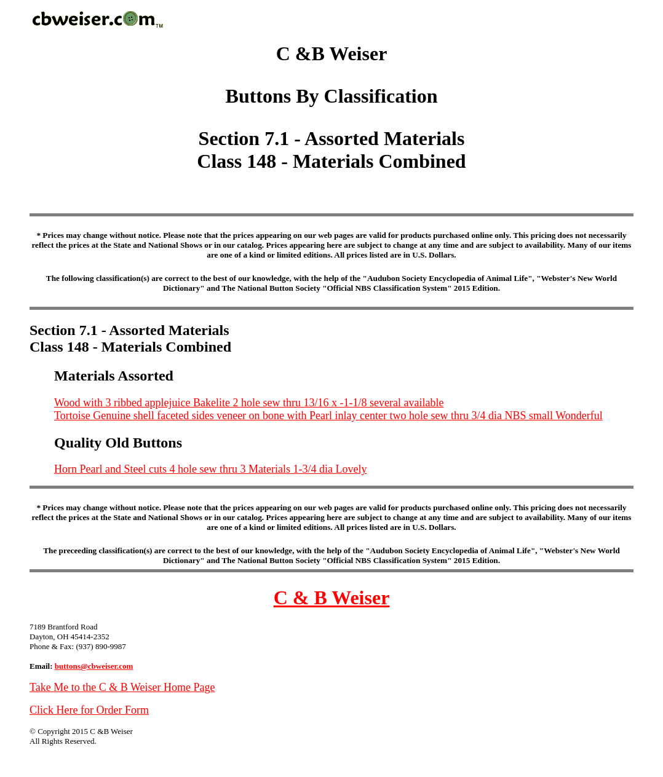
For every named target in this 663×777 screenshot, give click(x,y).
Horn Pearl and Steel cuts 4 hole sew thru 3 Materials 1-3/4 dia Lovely (210, 469)
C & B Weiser (332, 597)
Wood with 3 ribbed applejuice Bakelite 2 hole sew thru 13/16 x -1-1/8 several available (248, 402)
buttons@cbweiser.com (94, 666)
